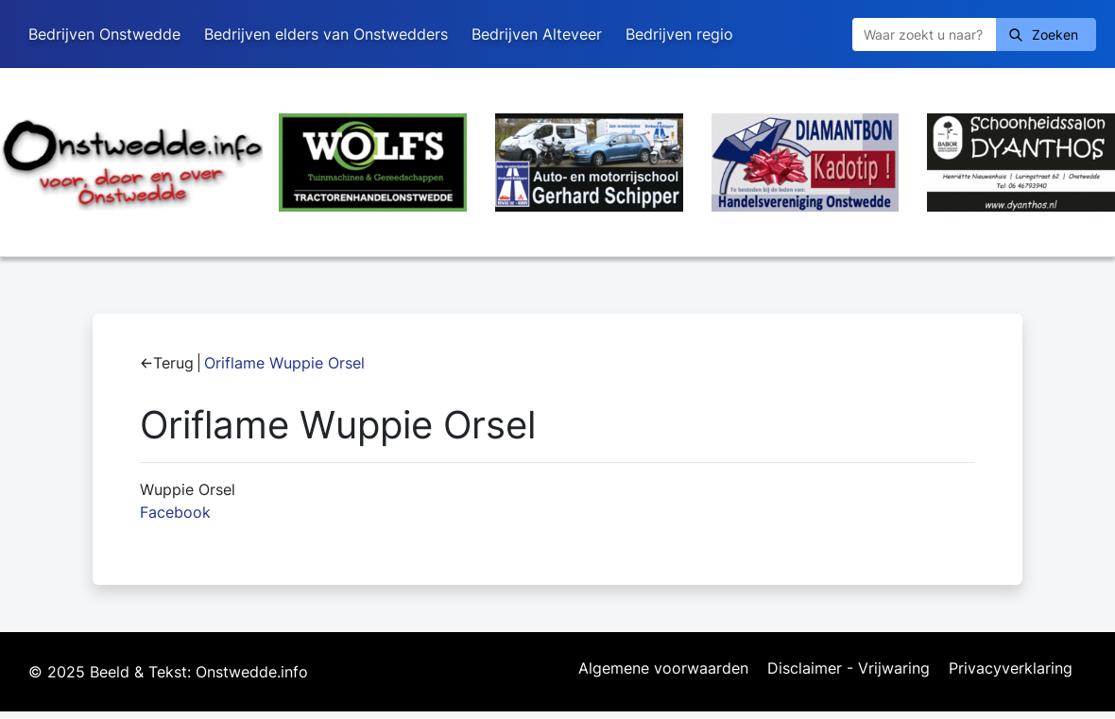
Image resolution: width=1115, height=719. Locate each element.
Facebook (175, 512)
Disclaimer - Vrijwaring (848, 668)
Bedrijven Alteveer (537, 34)
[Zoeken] (924, 34)
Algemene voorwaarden (663, 668)
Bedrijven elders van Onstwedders (326, 34)
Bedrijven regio (679, 34)
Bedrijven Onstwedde (104, 34)
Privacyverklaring (1010, 668)
